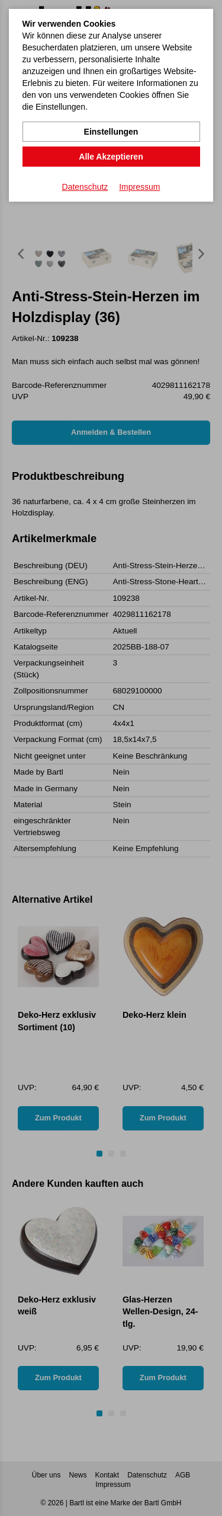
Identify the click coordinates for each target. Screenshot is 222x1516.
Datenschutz (85, 187)
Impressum (139, 187)
